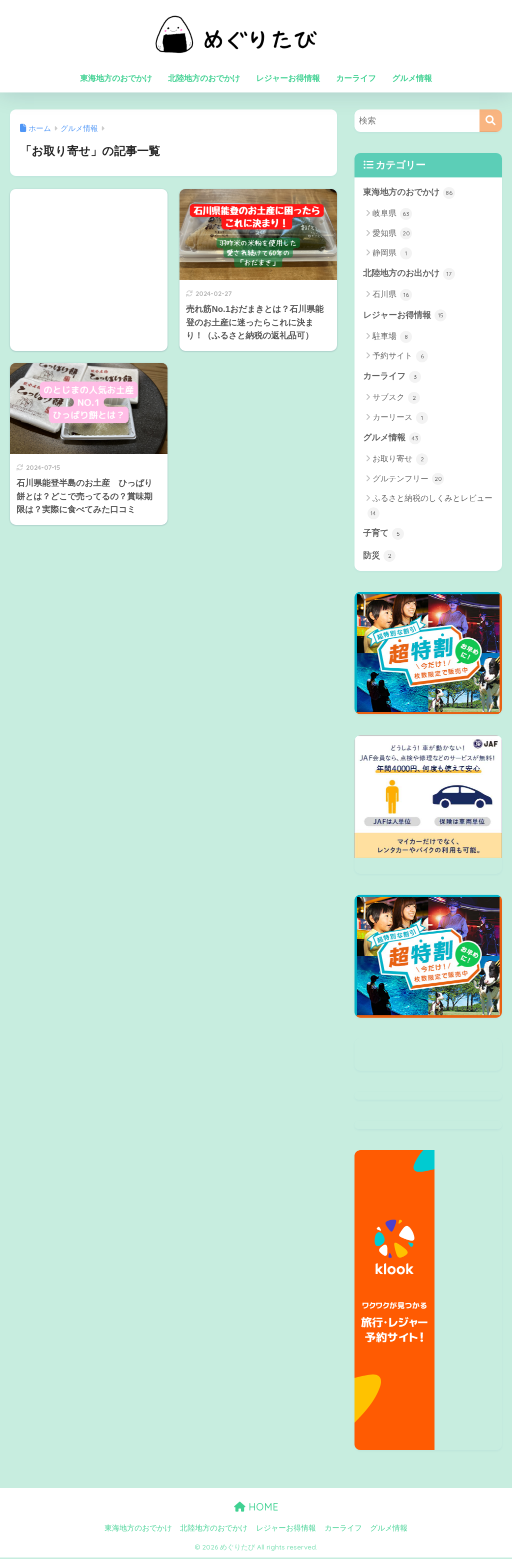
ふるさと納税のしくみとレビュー (430, 507)
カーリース (400, 418)
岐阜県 (392, 214)
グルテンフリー (408, 480)
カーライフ (356, 78)
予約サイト (400, 357)
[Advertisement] (89, 252)
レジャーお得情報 (288, 78)
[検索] (491, 120)
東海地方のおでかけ (116, 78)
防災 (379, 557)
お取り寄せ (400, 460)
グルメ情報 (412, 78)
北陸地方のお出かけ (409, 274)
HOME (256, 1509)
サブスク (396, 399)
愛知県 (392, 234)
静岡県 (392, 253)
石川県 (392, 295)
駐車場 (392, 337)
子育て (383, 535)
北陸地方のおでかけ (204, 78)
